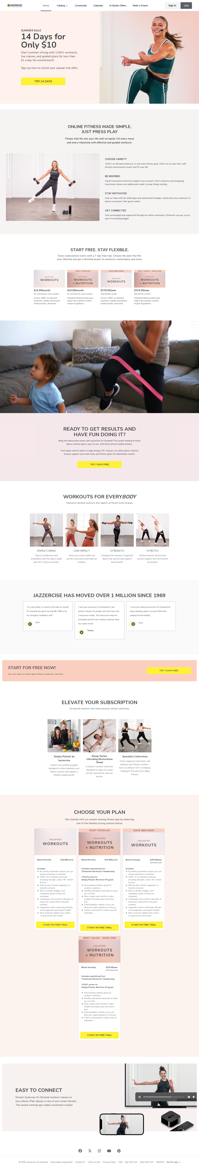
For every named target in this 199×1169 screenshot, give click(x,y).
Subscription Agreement (61, 1162)
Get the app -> (173, 1162)
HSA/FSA (160, 1162)
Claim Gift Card (146, 1162)
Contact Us (80, 1162)
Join (186, 5)
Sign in (172, 5)
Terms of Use (94, 1162)
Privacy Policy (109, 1162)
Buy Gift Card (131, 1162)
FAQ (120, 1162)
